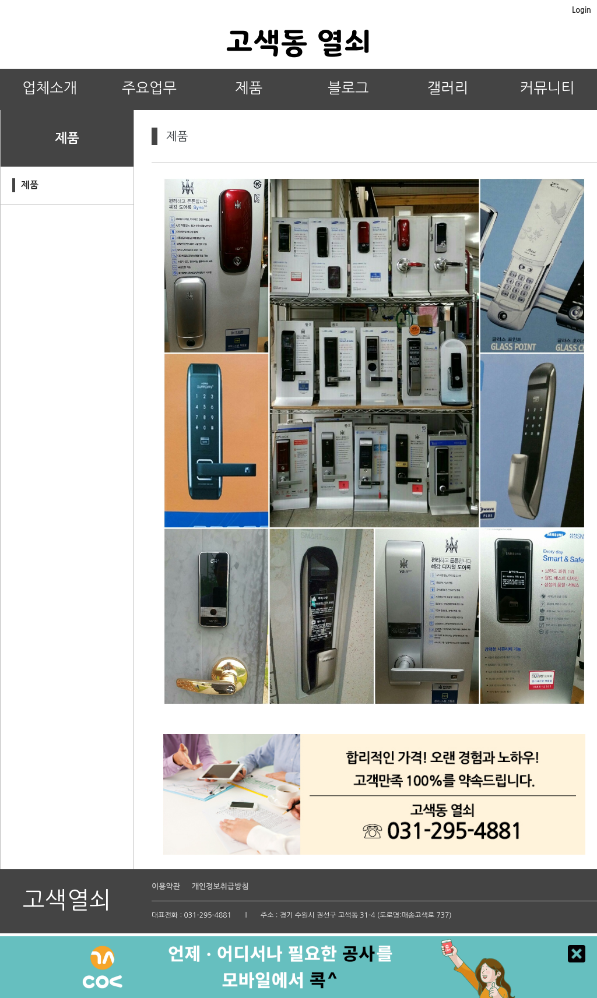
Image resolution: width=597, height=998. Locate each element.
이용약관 (166, 886)
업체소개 (49, 88)
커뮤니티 (547, 88)
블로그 (348, 88)
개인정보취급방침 (220, 886)
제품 (248, 88)
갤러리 (448, 88)
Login (581, 10)
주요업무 (149, 88)
